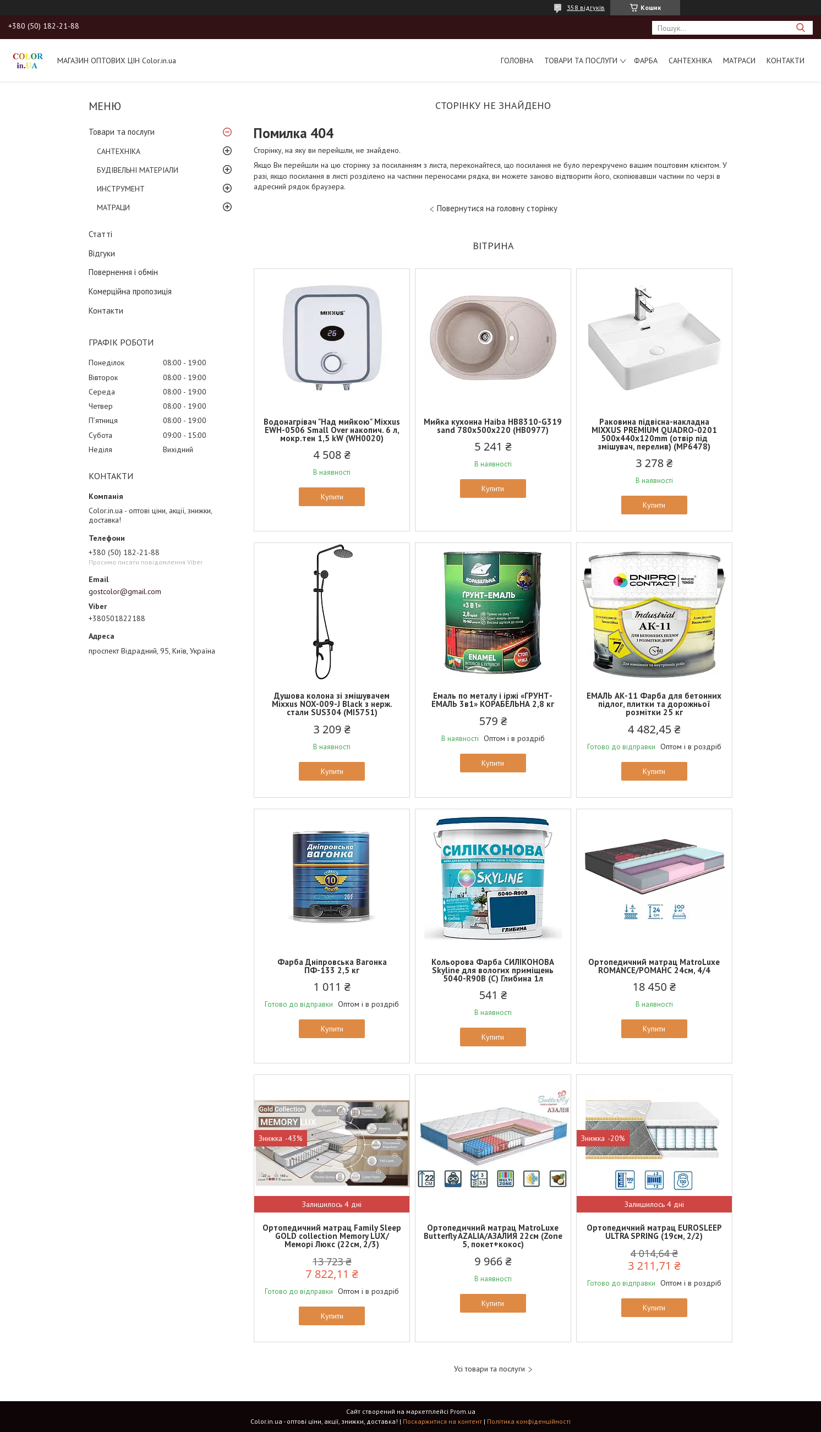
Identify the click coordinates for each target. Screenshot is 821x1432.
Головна (517, 60)
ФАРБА (646, 60)
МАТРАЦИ (113, 207)
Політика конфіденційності (529, 1421)
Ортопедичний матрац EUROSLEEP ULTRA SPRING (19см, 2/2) (654, 1231)
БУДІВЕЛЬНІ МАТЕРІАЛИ (137, 170)
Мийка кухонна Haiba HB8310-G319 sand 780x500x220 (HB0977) (493, 426)
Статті (100, 234)
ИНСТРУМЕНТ (121, 189)
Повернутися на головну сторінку (497, 208)
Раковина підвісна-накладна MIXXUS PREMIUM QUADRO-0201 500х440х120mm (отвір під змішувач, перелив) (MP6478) (654, 434)
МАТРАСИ (739, 60)
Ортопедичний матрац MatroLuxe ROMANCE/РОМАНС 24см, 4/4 (654, 966)
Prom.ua (462, 1411)
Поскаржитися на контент (442, 1421)
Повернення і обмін (123, 272)
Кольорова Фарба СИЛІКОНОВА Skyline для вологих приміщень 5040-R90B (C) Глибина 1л (492, 970)
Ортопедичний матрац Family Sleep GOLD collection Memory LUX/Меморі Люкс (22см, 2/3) (331, 1235)
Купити (332, 497)
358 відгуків (586, 7)
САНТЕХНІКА (690, 60)
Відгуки (102, 253)
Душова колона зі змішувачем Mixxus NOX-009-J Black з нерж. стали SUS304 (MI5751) (332, 704)
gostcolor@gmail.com (125, 591)
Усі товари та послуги (489, 1369)
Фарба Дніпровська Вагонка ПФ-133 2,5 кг (332, 966)
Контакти (785, 60)
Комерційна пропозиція (130, 291)
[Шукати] (800, 28)
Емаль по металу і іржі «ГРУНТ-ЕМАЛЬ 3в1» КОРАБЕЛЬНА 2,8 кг (492, 700)
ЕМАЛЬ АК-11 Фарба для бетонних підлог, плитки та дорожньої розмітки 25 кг (654, 704)
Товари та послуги (580, 60)
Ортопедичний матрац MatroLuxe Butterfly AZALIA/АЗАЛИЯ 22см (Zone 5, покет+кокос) (493, 1235)
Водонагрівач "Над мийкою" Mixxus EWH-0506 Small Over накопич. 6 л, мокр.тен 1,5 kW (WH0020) (332, 430)
